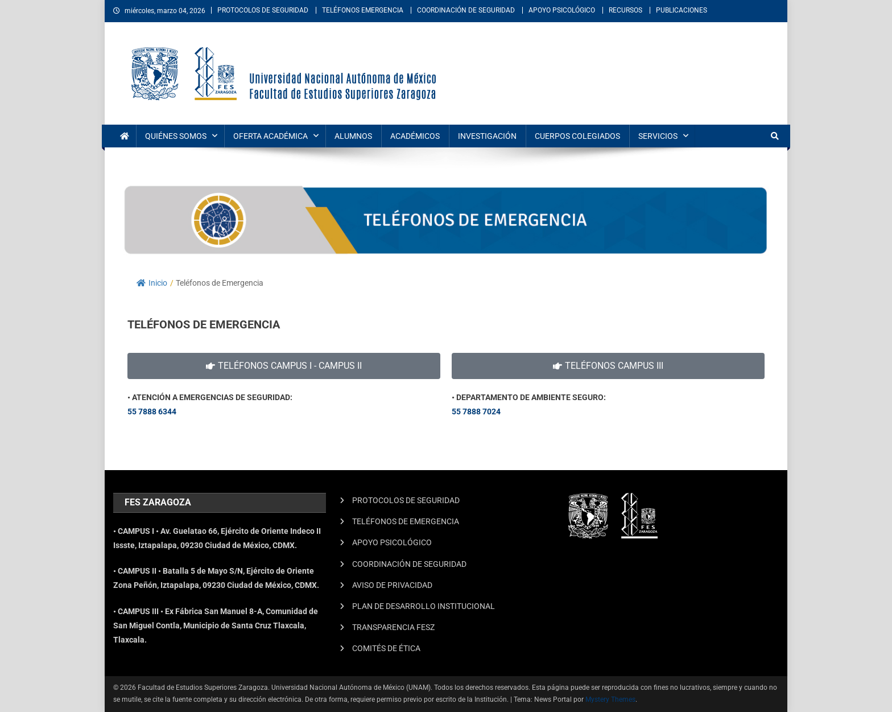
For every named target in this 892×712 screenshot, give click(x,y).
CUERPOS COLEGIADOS (577, 136)
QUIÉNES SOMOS (176, 136)
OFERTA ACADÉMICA (270, 136)
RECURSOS (625, 10)
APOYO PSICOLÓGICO (561, 10)
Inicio (152, 282)
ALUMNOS (353, 136)
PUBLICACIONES (681, 10)
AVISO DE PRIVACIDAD (392, 585)
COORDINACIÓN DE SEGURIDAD (466, 10)
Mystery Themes (610, 699)
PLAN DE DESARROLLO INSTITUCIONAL (423, 606)
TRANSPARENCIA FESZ (393, 627)
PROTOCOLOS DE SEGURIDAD (262, 10)
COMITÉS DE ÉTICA (386, 648)
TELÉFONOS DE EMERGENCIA (405, 521)
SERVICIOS (658, 136)
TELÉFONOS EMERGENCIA (362, 10)
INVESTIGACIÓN (487, 136)
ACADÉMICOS (415, 136)
